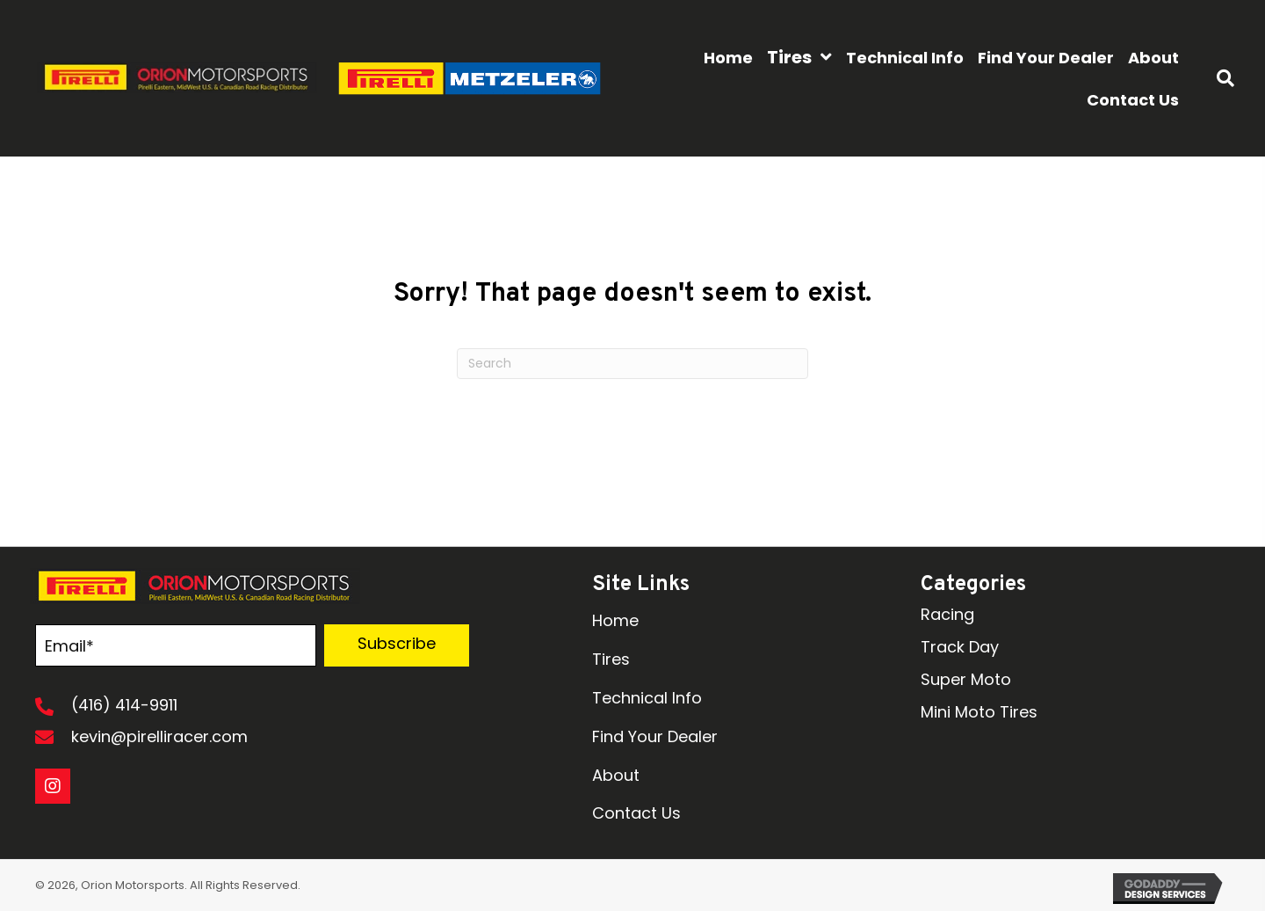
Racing (947, 614)
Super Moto (966, 679)
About (616, 775)
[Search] (632, 363)
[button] (396, 645)
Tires (611, 659)
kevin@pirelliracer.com (159, 736)
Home (615, 620)
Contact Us (636, 813)
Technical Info (647, 698)
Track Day (960, 647)
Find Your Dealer (655, 736)
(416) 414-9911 (124, 705)
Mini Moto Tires (979, 712)
